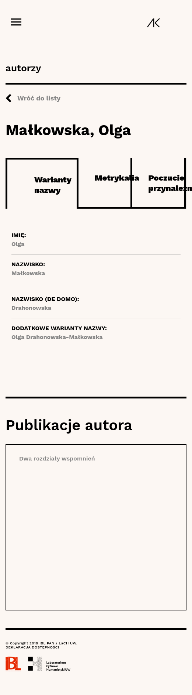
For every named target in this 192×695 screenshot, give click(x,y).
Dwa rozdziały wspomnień (57, 458)
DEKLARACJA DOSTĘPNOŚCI (32, 647)
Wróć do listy (38, 98)
